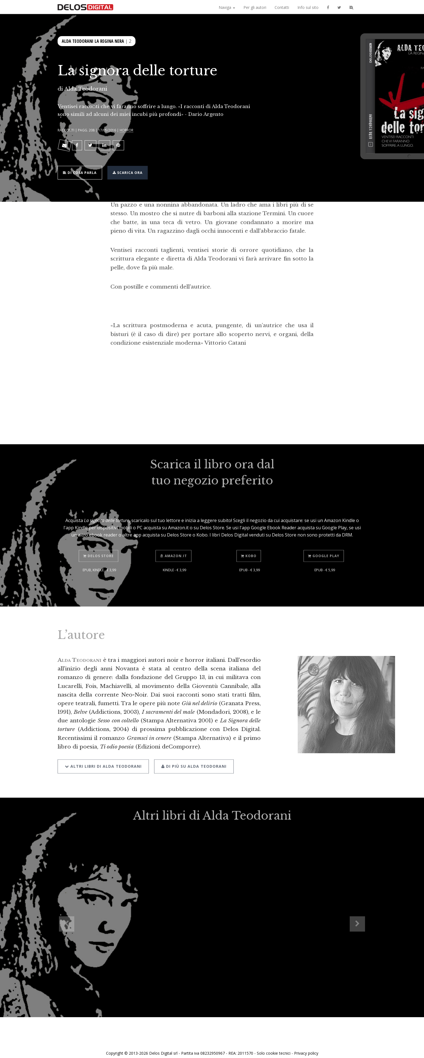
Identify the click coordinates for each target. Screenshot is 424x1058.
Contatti (282, 7)
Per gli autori (254, 7)
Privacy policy (306, 1047)
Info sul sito (308, 7)
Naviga (227, 7)
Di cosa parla (81, 168)
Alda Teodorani (85, 88)
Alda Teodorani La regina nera (93, 41)
